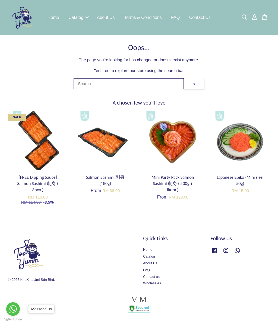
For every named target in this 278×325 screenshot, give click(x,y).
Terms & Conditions (143, 17)
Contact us (151, 277)
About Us (106, 17)
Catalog (78, 17)
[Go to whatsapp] (13, 309)
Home (53, 17)
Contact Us (200, 17)
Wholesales (152, 283)
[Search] (129, 84)
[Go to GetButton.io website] (13, 319)
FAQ (175, 17)
